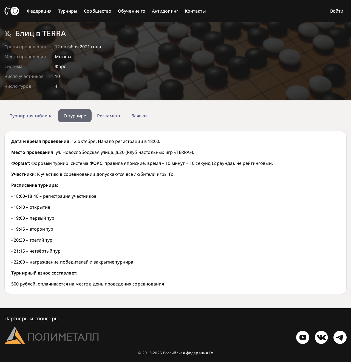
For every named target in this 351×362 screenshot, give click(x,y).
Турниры (68, 11)
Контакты (195, 11)
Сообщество (97, 11)
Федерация (39, 11)
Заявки (139, 116)
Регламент (109, 116)
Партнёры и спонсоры (31, 318)
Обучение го (131, 11)
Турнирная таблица (31, 116)
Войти (336, 11)
